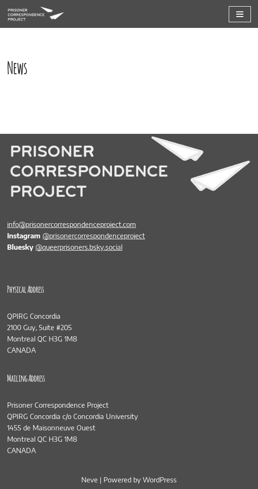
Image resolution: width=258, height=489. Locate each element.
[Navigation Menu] (240, 14)
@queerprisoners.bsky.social (78, 247)
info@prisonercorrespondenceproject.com (71, 224)
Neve (89, 479)
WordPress (160, 479)
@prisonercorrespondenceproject (94, 235)
